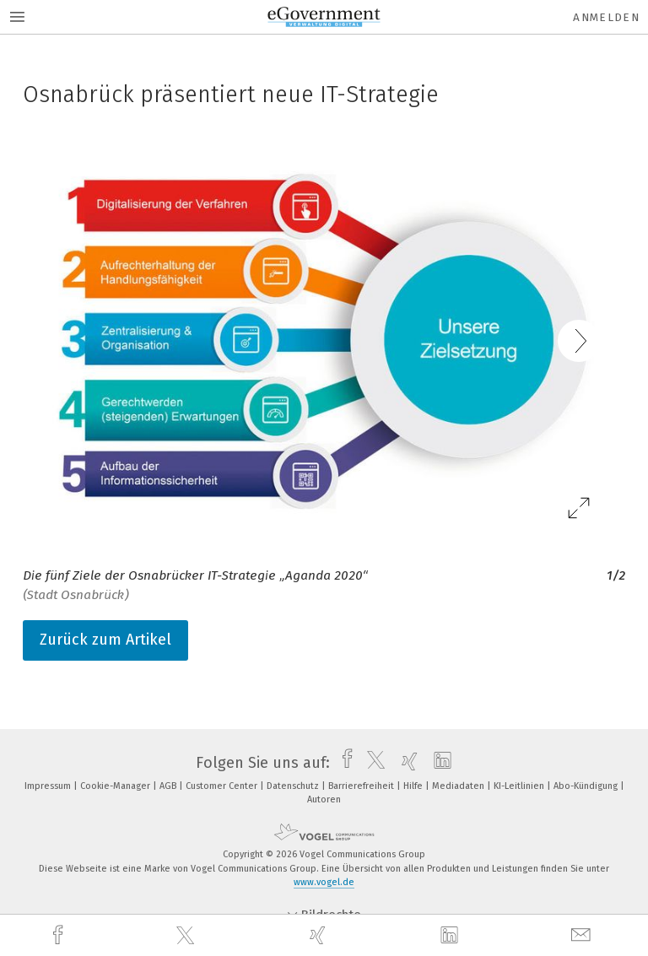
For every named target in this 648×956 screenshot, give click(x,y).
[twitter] (187, 936)
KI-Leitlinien (520, 785)
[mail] (583, 935)
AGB (169, 785)
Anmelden (606, 17)
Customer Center (223, 785)
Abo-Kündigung (587, 785)
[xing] (320, 935)
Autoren (324, 799)
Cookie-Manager (116, 785)
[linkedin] (451, 936)
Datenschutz (294, 785)
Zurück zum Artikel (105, 639)
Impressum (48, 785)
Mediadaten (459, 785)
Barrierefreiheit (362, 785)
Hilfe (414, 785)
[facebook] (60, 935)
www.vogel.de (324, 882)
